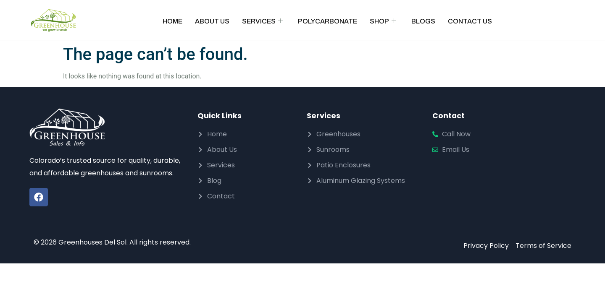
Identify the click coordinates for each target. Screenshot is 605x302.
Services (262, 21)
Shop (383, 21)
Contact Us (470, 21)
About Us (212, 21)
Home (172, 21)
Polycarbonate (327, 21)
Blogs (423, 21)
